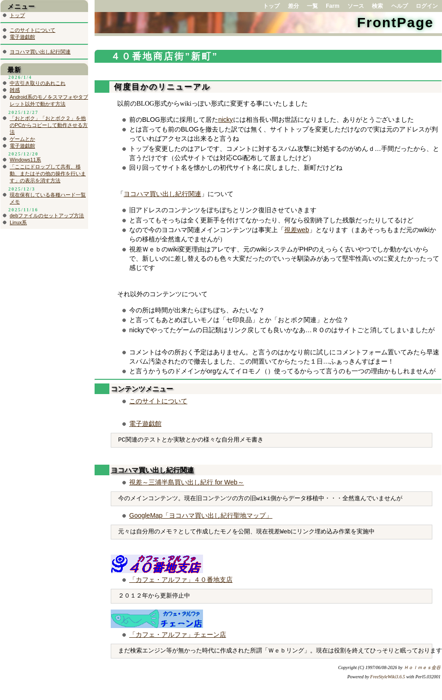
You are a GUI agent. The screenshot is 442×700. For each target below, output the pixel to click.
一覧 (312, 6)
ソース (355, 6)
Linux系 (18, 222)
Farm (332, 6)
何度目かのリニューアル (160, 87)
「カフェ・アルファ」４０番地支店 (181, 579)
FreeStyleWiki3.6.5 (387, 676)
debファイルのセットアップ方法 (47, 215)
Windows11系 (25, 159)
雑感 (15, 90)
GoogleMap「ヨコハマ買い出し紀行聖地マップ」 (200, 515)
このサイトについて (158, 401)
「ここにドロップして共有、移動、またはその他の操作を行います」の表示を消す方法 (48, 173)
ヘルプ (399, 6)
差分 (293, 6)
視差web (296, 229)
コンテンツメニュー (142, 389)
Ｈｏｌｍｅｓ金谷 (422, 667)
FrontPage (395, 22)
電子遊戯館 (145, 423)
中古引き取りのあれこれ (38, 83)
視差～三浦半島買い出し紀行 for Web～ (186, 482)
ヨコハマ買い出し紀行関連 (162, 194)
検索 (377, 6)
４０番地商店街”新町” (164, 56)
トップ (271, 6)
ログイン (427, 6)
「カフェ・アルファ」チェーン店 (177, 634)
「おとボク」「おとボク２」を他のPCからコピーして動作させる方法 (49, 125)
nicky (225, 119)
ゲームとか (22, 139)
